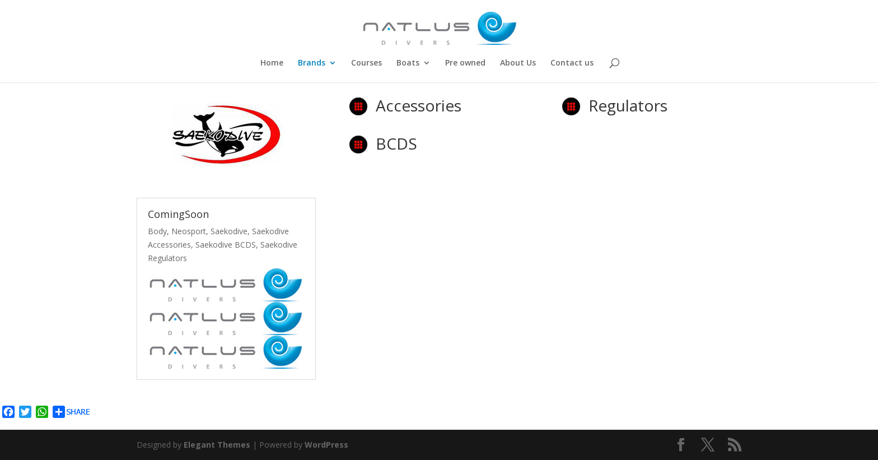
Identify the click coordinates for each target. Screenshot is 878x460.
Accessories (418, 105)
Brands (311, 63)
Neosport (188, 231)
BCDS (396, 143)
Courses (366, 63)
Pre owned (465, 63)
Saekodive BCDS (225, 244)
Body (157, 231)
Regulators (628, 105)
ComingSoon (178, 214)
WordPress (326, 444)
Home (271, 63)
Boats (407, 63)
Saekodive (229, 231)
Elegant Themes (217, 444)
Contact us (572, 63)
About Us (518, 63)
